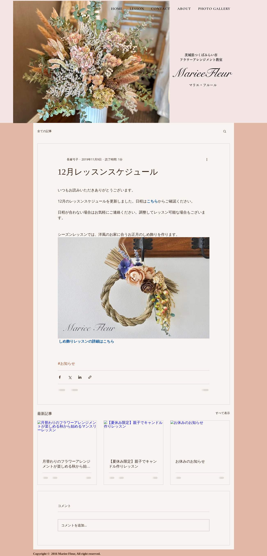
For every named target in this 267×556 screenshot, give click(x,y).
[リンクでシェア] (90, 377)
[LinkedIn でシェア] (80, 377)
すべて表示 (223, 413)
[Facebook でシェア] (60, 377)
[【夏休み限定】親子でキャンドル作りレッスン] (133, 437)
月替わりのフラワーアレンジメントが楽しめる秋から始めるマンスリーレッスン (66, 464)
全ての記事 (44, 131)
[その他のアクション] (207, 159)
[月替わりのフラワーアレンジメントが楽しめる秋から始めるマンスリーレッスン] (67, 437)
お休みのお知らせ (190, 461)
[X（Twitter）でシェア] (70, 377)
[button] (225, 131)
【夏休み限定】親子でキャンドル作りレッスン (133, 463)
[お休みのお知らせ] (200, 437)
